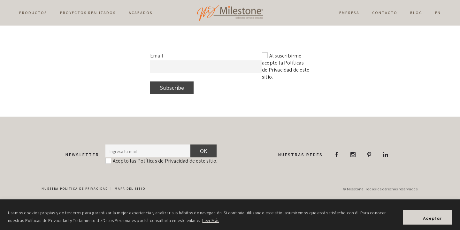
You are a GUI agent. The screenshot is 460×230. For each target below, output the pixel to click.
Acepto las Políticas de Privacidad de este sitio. (165, 161)
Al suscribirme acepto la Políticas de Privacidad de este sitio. (285, 66)
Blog (416, 12)
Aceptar (429, 217)
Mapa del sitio (130, 189)
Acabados (141, 12)
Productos (33, 12)
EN (438, 12)
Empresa (349, 12)
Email (156, 55)
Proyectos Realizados (88, 12)
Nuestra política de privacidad (75, 189)
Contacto (384, 12)
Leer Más (210, 221)
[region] (230, 215)
